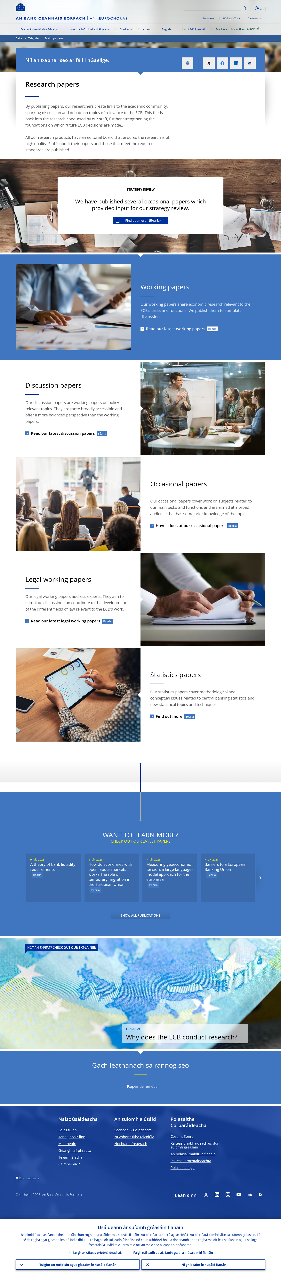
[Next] (260, 878)
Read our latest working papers (175, 328)
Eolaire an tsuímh (29, 1178)
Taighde (166, 29)
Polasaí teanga (183, 1167)
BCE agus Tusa (231, 18)
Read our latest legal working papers (65, 621)
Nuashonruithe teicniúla (134, 1136)
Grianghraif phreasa (74, 1150)
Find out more (135, 220)
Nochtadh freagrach (130, 1143)
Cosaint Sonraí (182, 1136)
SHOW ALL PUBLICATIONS (140, 915)
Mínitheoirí (67, 1143)
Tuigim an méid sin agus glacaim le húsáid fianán (77, 1264)
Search (244, 8)
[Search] (221, 8)
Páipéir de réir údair (143, 1086)
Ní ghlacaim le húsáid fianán (203, 1264)
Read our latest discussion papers (63, 433)
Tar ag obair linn (71, 1136)
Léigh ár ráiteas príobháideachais (97, 1252)
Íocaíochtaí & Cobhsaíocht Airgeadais (89, 29)
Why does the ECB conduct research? (194, 1029)
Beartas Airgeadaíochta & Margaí (39, 29)
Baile (19, 38)
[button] (251, 8)
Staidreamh (126, 29)
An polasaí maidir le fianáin (193, 1154)
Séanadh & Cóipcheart (132, 1130)
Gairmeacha (254, 18)
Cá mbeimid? (69, 1164)
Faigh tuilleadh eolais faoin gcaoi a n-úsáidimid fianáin (173, 1252)
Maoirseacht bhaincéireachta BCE (238, 29)
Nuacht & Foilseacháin (193, 29)
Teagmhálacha (70, 1157)
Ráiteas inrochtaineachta (191, 1160)
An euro (147, 29)
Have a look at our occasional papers (190, 525)
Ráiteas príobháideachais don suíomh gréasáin (195, 1145)
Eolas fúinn (209, 18)
